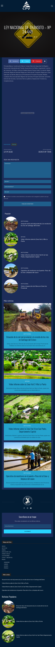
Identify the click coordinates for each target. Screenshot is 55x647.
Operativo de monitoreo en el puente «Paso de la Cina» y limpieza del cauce (35, 271)
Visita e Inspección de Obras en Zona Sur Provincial (34, 287)
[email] (27, 526)
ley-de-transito (7, 144)
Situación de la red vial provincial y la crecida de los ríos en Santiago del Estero (36, 224)
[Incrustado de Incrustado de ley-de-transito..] (27, 113)
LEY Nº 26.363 (8, 152)
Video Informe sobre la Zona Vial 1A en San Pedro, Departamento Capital (34, 256)
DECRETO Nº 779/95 (44, 152)
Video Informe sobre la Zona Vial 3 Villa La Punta (34, 240)
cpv (20, 37)
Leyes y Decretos (27, 23)
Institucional (24, 221)
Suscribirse (27, 531)
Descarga (14, 144)
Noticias (23, 237)
